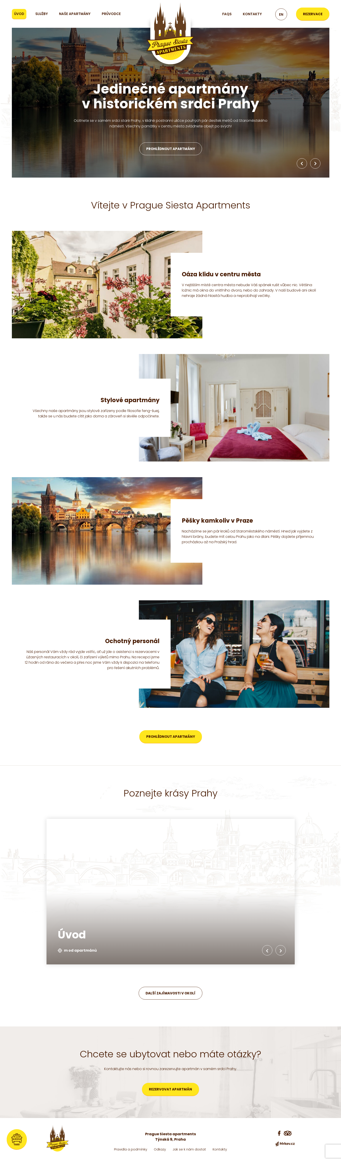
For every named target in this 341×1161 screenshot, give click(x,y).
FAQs (227, 14)
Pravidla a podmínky (130, 1149)
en (281, 14)
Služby (41, 13)
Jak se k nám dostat (189, 1149)
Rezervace (312, 14)
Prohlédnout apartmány (170, 148)
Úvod (19, 13)
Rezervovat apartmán (170, 1089)
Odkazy (160, 1149)
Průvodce (111, 13)
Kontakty (252, 14)
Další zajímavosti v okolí (170, 993)
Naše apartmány (75, 13)
